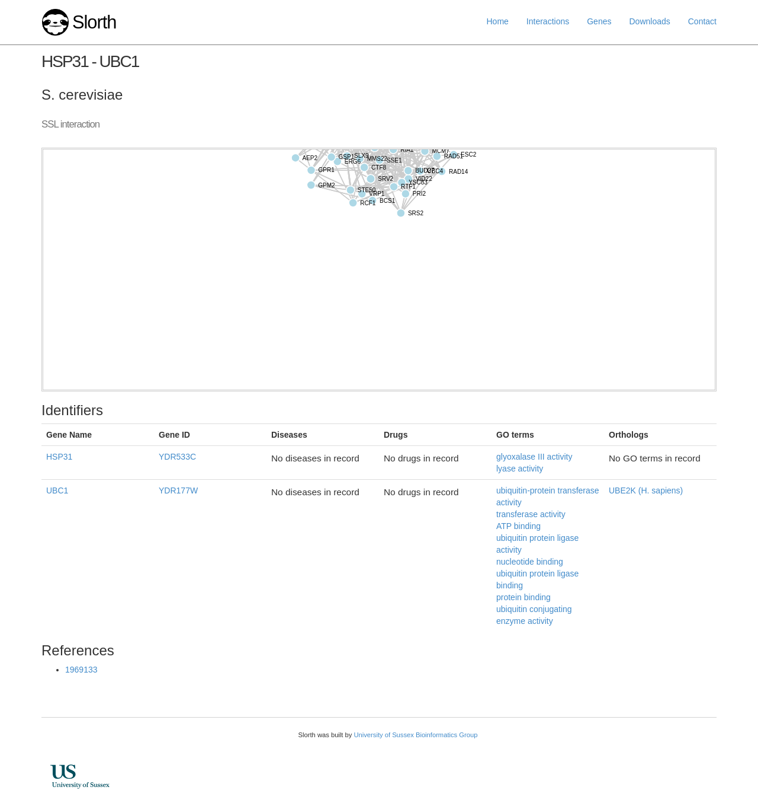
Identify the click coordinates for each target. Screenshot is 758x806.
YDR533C (177, 456)
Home (498, 21)
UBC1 (57, 490)
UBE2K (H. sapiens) (646, 490)
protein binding (523, 597)
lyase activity (519, 468)
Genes (599, 21)
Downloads (649, 21)
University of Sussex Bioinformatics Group (415, 734)
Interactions (547, 21)
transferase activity (531, 514)
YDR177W (178, 490)
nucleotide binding (529, 561)
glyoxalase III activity (534, 456)
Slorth (94, 22)
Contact (702, 21)
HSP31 (59, 456)
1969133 (81, 669)
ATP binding (518, 526)
